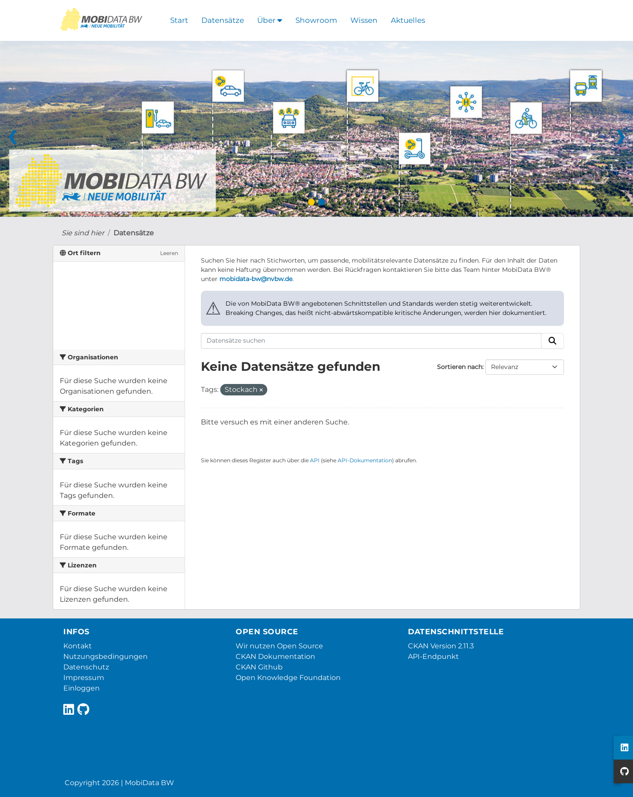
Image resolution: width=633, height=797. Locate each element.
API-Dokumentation (365, 460)
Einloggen (81, 688)
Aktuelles (408, 20)
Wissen (364, 20)
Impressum (83, 677)
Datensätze (222, 20)
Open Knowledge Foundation (288, 677)
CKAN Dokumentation (275, 656)
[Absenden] (552, 341)
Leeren (169, 253)
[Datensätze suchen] (371, 341)
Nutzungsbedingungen (105, 656)
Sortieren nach (459, 367)
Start (179, 20)
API (315, 460)
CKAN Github (259, 667)
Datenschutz (86, 667)
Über (269, 20)
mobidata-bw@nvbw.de (255, 279)
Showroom (316, 20)
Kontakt (77, 646)
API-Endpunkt (433, 656)
